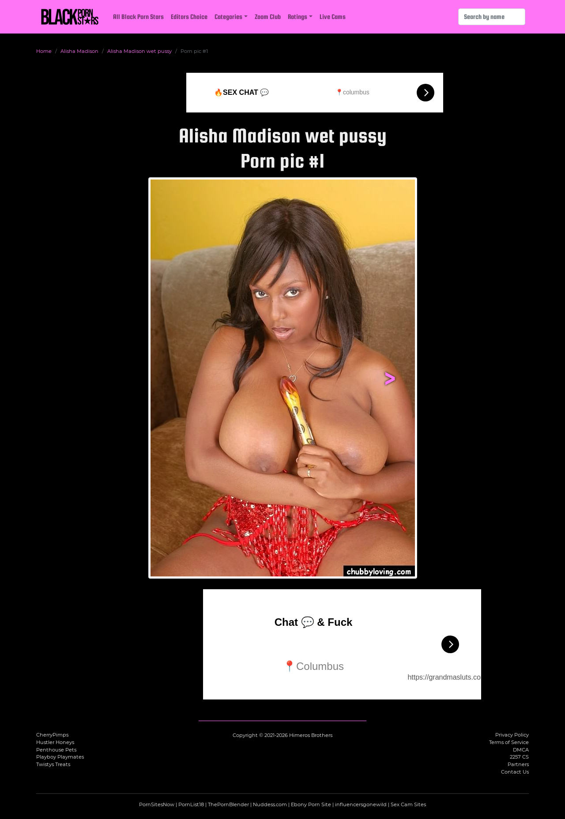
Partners (518, 764)
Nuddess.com (270, 804)
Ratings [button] (297, 16)
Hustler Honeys (55, 742)
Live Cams (333, 16)
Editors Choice (189, 16)
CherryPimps (52, 735)
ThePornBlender (228, 804)
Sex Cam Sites (408, 804)
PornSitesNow (156, 804)
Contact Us (515, 772)
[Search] (491, 16)
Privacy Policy (512, 735)
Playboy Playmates (60, 757)
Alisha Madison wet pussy (139, 51)
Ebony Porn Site (311, 804)
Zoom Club (268, 16)
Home (44, 51)
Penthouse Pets (56, 750)
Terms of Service (509, 742)
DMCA (521, 750)
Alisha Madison (79, 51)
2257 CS (519, 757)
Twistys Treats (53, 764)
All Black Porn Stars (138, 16)
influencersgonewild (361, 804)
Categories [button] (228, 16)
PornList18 (191, 804)
